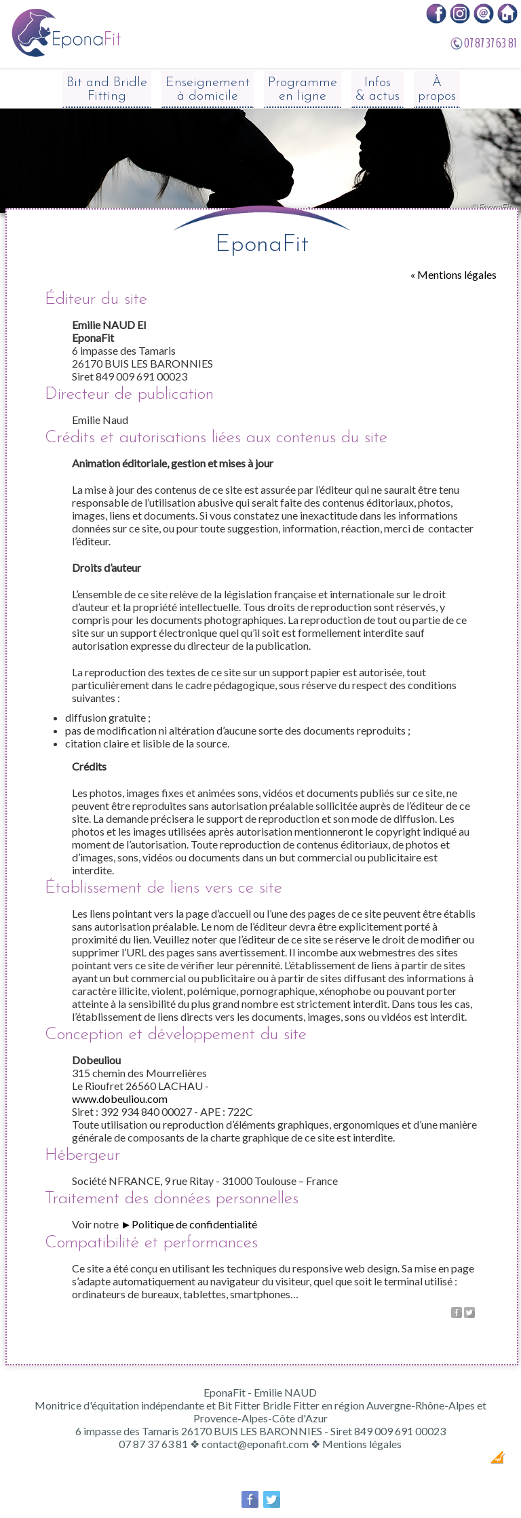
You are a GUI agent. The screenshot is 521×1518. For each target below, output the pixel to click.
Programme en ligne (302, 89)
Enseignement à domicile (208, 89)
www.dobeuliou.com (120, 1098)
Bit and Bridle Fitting (106, 89)
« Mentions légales (453, 274)
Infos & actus (377, 89)
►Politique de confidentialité (189, 1224)
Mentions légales (362, 1443)
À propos (437, 89)
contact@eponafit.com (255, 1443)
